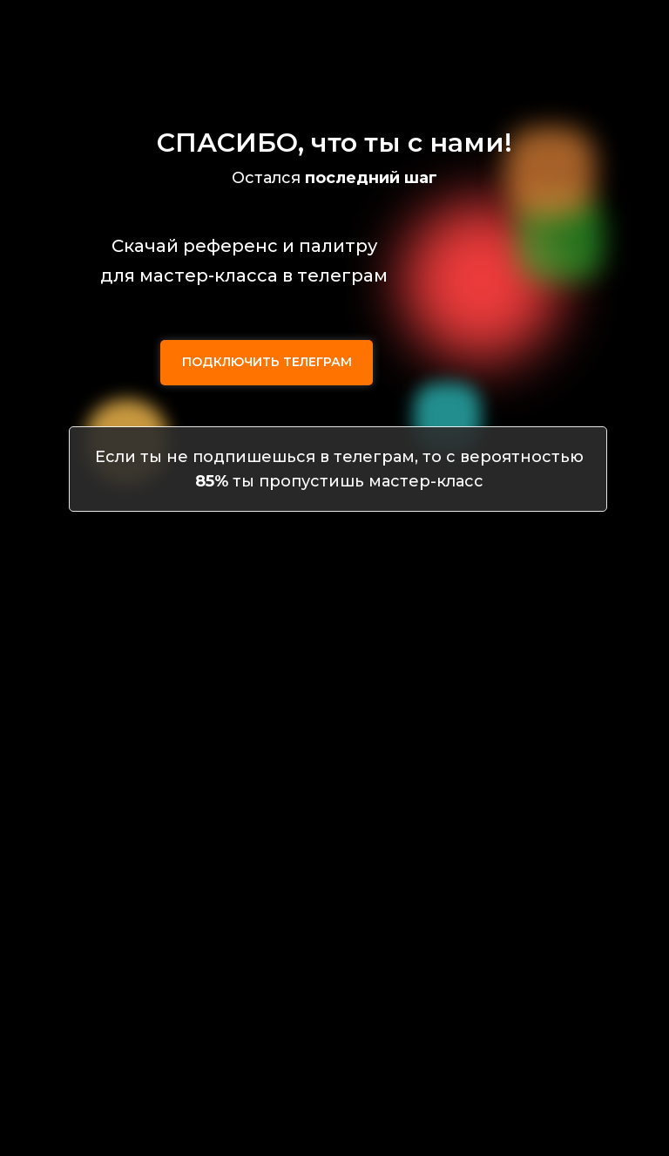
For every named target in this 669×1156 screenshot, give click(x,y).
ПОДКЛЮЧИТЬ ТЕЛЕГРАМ (267, 362)
